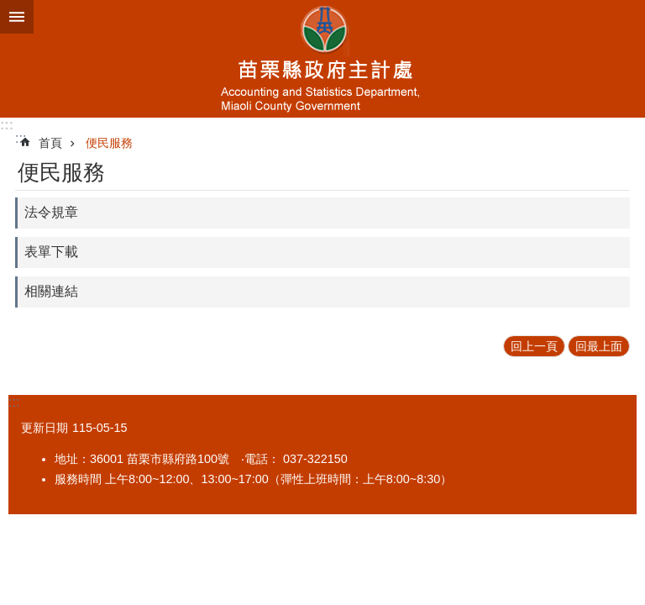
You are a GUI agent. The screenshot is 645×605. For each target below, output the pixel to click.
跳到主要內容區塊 (8, 8)
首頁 (50, 143)
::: (6, 125)
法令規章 (51, 212)
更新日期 (44, 427)
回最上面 (598, 346)
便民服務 (109, 143)
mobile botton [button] (17, 17)
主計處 (322, 59)
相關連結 (51, 291)
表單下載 (51, 252)
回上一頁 (534, 346)
